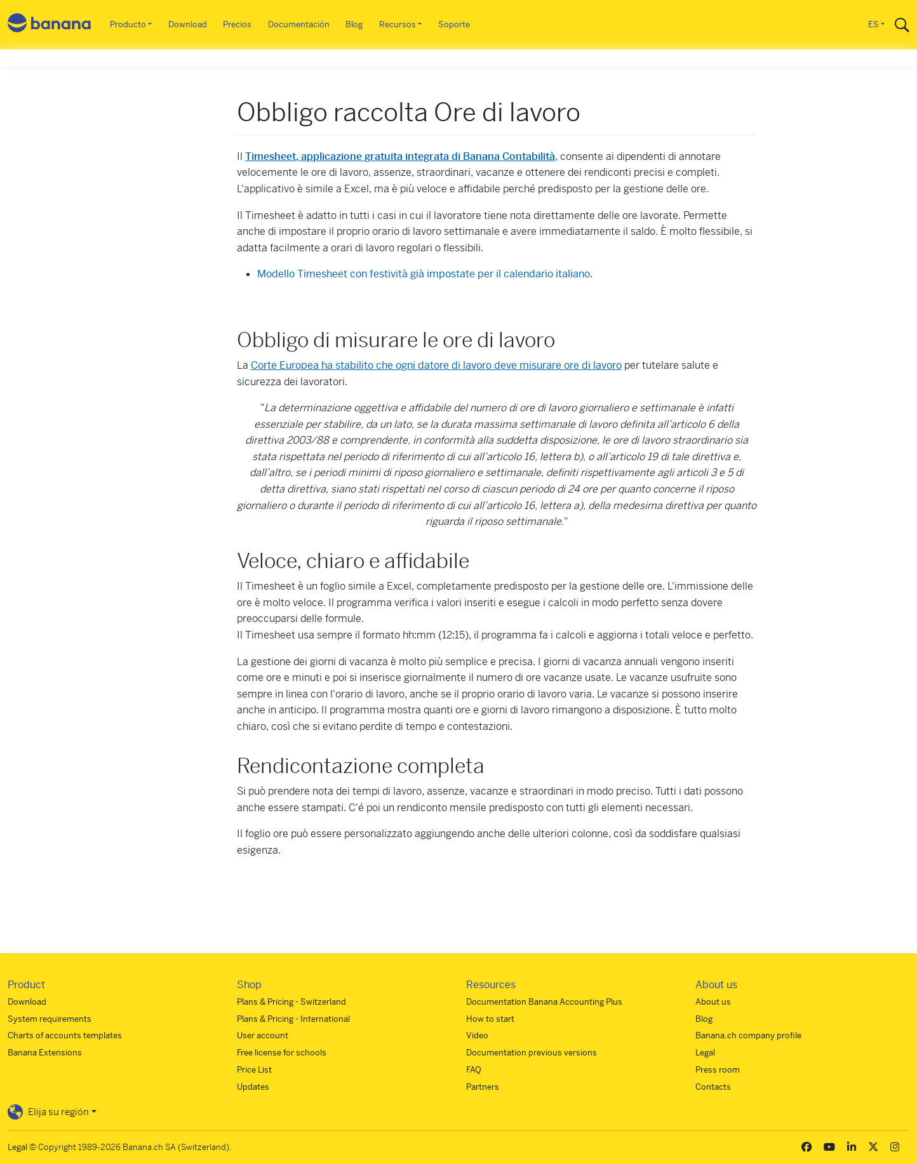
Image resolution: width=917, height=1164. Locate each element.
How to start (490, 1019)
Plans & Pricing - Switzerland (291, 1001)
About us (713, 1001)
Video (477, 1035)
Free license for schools (281, 1052)
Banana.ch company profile (748, 1035)
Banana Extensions (45, 1052)
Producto (128, 24)
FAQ (473, 1069)
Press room (717, 1069)
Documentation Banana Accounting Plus (544, 1001)
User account (262, 1035)
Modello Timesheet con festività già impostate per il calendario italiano (423, 274)
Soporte (454, 24)
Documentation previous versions (531, 1052)
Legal (705, 1052)
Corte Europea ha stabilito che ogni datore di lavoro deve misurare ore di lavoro (436, 365)
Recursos (397, 24)
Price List (254, 1069)
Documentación (299, 24)
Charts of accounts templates (65, 1035)
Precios (237, 24)
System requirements (49, 1019)
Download (187, 24)
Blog (354, 24)
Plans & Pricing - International (293, 1019)
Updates (253, 1086)
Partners (482, 1086)
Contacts (713, 1086)
